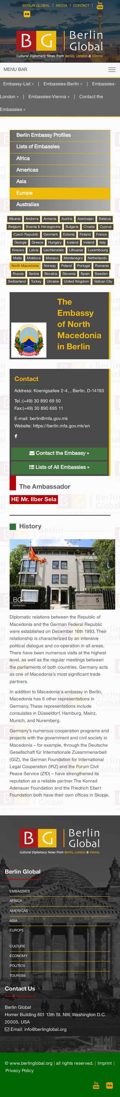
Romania (102, 266)
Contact (81, 5)
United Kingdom (76, 281)
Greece (37, 242)
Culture (17, 946)
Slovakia (50, 274)
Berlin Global (36, 5)
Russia (18, 274)
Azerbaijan (85, 219)
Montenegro (73, 258)
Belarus (105, 219)
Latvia (33, 250)
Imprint (105, 1064)
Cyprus (106, 227)
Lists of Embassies (38, 147)
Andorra (32, 219)
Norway (50, 266)
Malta (17, 258)
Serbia (34, 274)
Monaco (52, 258)
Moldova (34, 258)
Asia (21, 182)
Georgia (20, 242)
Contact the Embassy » (59, 453)
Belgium (14, 227)
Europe (24, 193)
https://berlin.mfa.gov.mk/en (61, 426)
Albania (14, 219)
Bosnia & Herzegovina (43, 227)
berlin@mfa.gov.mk (49, 419)
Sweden (101, 274)
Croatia (89, 227)
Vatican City (103, 281)
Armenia (50, 219)
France (101, 234)
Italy (103, 242)
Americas (27, 170)
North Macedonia (25, 266)
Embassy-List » (18, 84)
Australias (27, 205)
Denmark (51, 234)
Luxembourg (98, 250)
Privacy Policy (19, 1071)
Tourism (18, 975)
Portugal (83, 266)
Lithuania (76, 250)
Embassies (20, 891)
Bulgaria (72, 227)
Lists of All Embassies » (59, 467)
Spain (85, 274)
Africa (23, 159)
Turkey (36, 281)
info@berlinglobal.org (45, 1030)
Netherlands (97, 258)
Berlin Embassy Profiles (43, 135)
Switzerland (17, 281)
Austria (66, 219)
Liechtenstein (54, 250)
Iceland (72, 242)
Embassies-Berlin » (63, 84)
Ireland (89, 242)
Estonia (69, 234)
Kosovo (18, 250)
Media (61, 5)
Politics (17, 966)
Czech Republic (25, 234)
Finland (85, 234)
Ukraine (53, 281)
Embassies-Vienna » (48, 97)
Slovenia (69, 274)
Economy (19, 956)
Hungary (55, 242)
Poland (66, 266)
